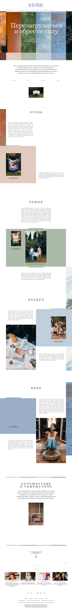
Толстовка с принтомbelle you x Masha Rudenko (58, 341)
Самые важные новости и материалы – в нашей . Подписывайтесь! (36, 552)
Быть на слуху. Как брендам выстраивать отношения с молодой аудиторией (60, 584)
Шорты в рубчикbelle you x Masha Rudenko (13, 427)
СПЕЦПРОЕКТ (37, 565)
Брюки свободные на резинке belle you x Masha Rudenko (50, 166)
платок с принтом (50, 174)
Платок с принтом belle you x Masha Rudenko (13, 178)
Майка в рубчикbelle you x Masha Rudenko (16, 248)
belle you (36, 71)
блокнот (48, 355)
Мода (26, 581)
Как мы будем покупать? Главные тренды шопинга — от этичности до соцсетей (44, 584)
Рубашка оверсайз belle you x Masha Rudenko (35, 263)
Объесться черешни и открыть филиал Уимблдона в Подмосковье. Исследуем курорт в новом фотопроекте (12, 585)
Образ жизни (9, 581)
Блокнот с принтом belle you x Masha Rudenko (18, 368)
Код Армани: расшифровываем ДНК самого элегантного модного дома (28, 583)
